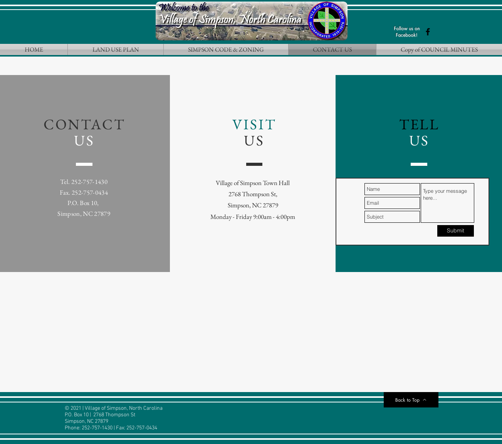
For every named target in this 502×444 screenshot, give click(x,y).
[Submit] (455, 231)
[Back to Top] (411, 399)
